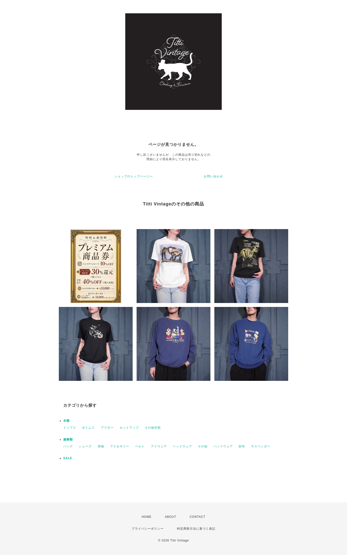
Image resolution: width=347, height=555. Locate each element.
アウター (107, 427)
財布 (242, 446)
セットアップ (129, 427)
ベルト (140, 446)
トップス (69, 427)
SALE (67, 458)
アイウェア (159, 446)
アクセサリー (119, 446)
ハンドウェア (223, 446)
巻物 (101, 446)
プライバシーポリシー (148, 528)
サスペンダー (260, 446)
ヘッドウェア (182, 446)
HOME (146, 517)
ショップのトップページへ (133, 176)
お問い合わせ (213, 176)
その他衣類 (153, 427)
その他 (202, 446)
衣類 (66, 420)
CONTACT (197, 517)
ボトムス (88, 427)
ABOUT (170, 517)
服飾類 (68, 439)
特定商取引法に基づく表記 (196, 528)
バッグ (68, 446)
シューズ (85, 446)
